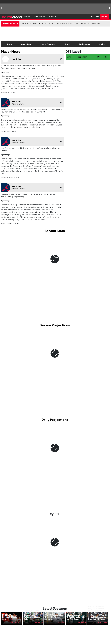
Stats (67, 44)
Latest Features (47, 44)
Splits (101, 44)
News (9, 44)
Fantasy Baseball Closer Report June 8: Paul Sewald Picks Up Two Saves (76, 616)
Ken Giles (16, 59)
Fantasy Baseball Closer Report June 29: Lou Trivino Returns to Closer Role (33, 615)
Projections (84, 44)
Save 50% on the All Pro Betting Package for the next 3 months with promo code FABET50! (60, 23)
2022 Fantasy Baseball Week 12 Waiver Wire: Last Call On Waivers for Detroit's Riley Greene (54, 613)
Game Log (26, 44)
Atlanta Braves (18, 104)
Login (97, 16)
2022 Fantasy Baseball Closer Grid (9, 617)
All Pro (104, 16)
